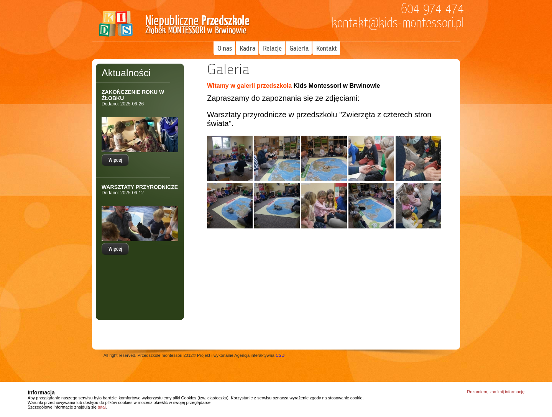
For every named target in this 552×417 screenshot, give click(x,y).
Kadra (247, 48)
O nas (224, 48)
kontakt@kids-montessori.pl (398, 23)
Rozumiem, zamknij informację (495, 391)
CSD (280, 355)
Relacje (272, 48)
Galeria (299, 48)
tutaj (102, 407)
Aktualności (126, 72)
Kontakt (326, 48)
